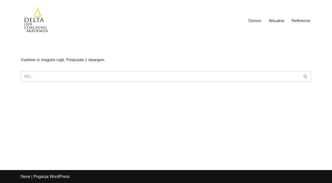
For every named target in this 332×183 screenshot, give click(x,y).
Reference (300, 21)
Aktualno (276, 21)
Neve (25, 176)
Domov (254, 21)
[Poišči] (160, 76)
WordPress (60, 176)
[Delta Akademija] (36, 21)
